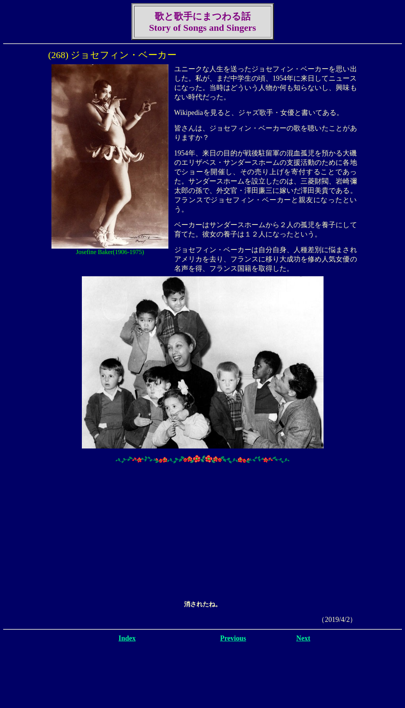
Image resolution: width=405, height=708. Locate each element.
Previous (233, 638)
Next (303, 638)
